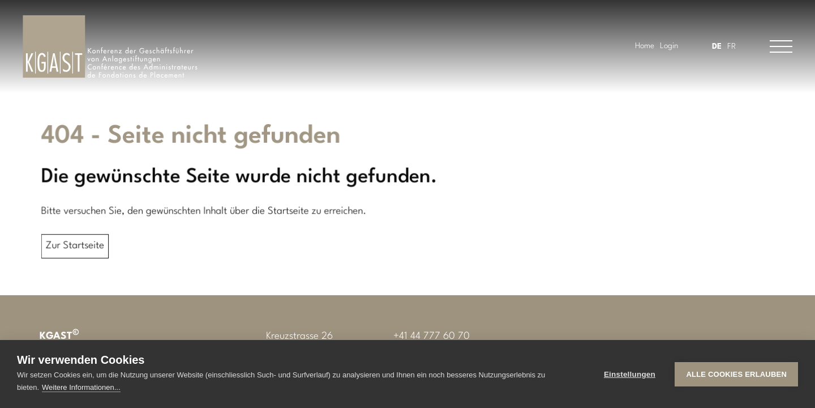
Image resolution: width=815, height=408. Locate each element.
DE (717, 46)
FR (731, 46)
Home (644, 46)
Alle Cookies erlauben (736, 374)
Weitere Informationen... (81, 387)
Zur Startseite (78, 246)
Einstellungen (629, 374)
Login (669, 46)
